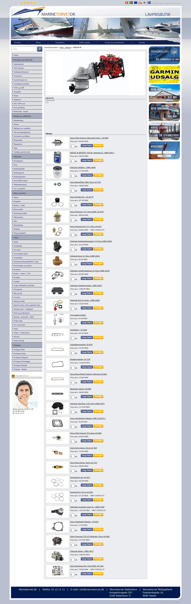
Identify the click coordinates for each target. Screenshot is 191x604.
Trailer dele (17, 321)
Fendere (16, 229)
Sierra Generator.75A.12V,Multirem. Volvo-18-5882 (90, 536)
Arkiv (178, 3)
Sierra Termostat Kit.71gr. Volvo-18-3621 (86, 226)
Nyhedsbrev (59, 42)
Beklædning (17, 225)
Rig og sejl (17, 293)
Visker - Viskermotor (21, 333)
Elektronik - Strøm (20, 111)
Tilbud (38, 42)
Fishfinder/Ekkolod (20, 72)
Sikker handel (84, 42)
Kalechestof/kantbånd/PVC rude (25, 262)
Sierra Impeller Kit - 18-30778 (81, 197)
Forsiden (17, 42)
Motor (15, 197)
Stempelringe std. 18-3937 (80, 477)
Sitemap (155, 3)
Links (172, 3)
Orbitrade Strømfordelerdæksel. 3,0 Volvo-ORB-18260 (91, 241)
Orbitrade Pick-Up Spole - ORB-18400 (85, 300)
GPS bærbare (18, 68)
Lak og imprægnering (21, 132)
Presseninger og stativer (22, 265)
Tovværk (16, 250)
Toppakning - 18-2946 (78, 330)
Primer (15, 124)
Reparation (17, 144)
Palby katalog (18, 341)
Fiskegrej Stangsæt (20, 357)
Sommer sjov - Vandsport (22, 309)
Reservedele (17, 209)
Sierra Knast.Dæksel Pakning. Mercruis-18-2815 (88, 374)
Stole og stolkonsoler (21, 313)
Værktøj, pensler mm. (21, 152)
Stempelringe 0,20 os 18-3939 (81, 492)
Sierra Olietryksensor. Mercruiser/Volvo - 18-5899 (89, 138)
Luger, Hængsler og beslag (23, 285)
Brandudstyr (17, 161)
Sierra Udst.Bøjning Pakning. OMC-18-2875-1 (88, 418)
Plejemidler (17, 140)
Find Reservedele (19, 213)
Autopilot (16, 92)
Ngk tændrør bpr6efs (78, 315)
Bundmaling (17, 120)
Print (161, 3)
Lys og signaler (18, 188)
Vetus (15, 329)
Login (167, 3)
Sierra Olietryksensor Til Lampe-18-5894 (85, 433)
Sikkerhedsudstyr (19, 184)
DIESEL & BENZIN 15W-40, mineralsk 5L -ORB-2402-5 (92, 153)
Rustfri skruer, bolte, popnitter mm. (26, 305)
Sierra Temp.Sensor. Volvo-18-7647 (83, 448)
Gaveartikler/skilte (20, 254)
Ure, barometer (18, 325)
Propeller (16, 201)
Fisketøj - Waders (19, 369)
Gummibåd (17, 258)
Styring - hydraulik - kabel (23, 317)
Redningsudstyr (19, 177)
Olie (14, 221)
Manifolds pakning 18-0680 (80, 389)
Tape (15, 148)
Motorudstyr (17, 217)
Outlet (15, 55)
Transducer (17, 76)
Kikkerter (16, 100)
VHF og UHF (18, 88)
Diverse (16, 337)
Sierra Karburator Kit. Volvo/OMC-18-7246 (86, 566)
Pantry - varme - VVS (21, 273)
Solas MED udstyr (20, 181)
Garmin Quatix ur (19, 80)
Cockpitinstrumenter (20, 84)
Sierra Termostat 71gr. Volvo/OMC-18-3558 (87, 212)
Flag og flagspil (19, 233)
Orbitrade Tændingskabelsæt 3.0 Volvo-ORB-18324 (90, 271)
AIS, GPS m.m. (19, 103)
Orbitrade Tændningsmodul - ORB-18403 (86, 285)
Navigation (17, 289)
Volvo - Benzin (65, 47)
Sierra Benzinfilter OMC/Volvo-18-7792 (85, 182)
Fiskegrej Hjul (18, 349)
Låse (14, 165)
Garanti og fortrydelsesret (114, 42)
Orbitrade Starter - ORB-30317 (82, 551)
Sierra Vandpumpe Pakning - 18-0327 (84, 522)
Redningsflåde (18, 169)
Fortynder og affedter (21, 136)
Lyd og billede (18, 107)
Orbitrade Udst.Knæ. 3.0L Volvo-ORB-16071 (87, 403)
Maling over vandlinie (21, 128)
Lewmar (16, 297)
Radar (15, 96)
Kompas (16, 277)
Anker (15, 242)
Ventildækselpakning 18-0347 (81, 344)
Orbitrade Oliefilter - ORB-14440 (83, 167)
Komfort (16, 269)
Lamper (16, 281)
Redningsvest (18, 173)
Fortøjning (17, 246)
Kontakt (142, 42)
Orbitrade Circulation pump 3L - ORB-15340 (87, 507)
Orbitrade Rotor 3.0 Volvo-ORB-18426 (85, 256)
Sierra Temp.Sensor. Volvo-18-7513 (83, 463)
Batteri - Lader (18, 205)
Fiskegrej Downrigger (21, 361)
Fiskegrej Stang (19, 353)
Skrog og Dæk (18, 301)
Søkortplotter (18, 64)
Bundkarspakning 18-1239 (80, 359)
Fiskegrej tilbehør (19, 365)
